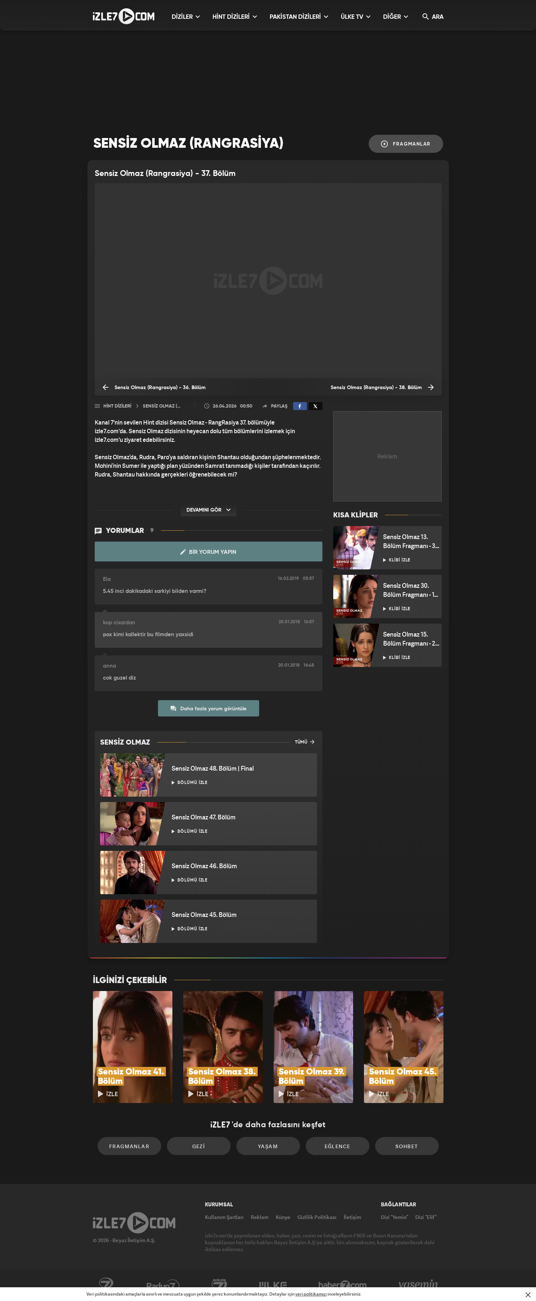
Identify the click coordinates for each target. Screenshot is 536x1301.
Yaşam (268, 1146)
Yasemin (419, 1285)
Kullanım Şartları (224, 1217)
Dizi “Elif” (426, 1217)
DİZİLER (186, 17)
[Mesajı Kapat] (528, 1295)
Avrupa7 (219, 1285)
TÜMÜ (304, 741)
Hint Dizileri (117, 406)
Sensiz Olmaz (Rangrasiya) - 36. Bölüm (154, 387)
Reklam (260, 1217)
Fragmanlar (406, 144)
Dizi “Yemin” (394, 1217)
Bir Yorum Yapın (208, 552)
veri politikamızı (311, 1294)
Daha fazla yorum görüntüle (208, 708)
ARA (433, 17)
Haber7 (343, 1285)
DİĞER (395, 17)
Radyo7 (163, 1285)
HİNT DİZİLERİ (235, 17)
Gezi (198, 1146)
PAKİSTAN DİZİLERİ (299, 17)
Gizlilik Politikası (316, 1217)
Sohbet (406, 1146)
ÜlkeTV (273, 1285)
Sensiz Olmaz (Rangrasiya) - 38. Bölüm (382, 387)
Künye (283, 1217)
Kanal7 (106, 1285)
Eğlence (338, 1146)
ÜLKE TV (355, 17)
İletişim (352, 1217)
